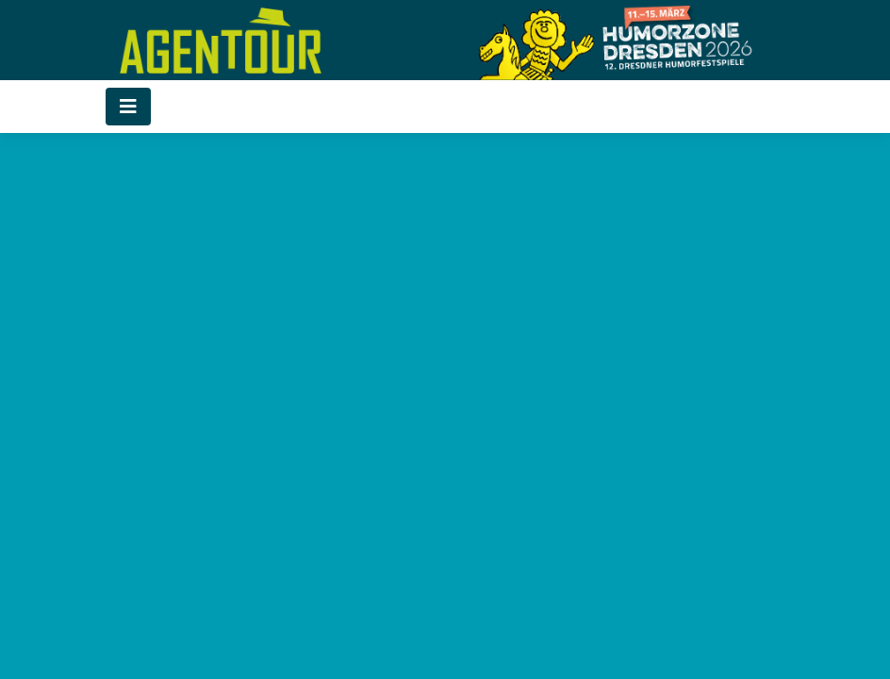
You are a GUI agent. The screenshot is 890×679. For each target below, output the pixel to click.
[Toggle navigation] (128, 106)
